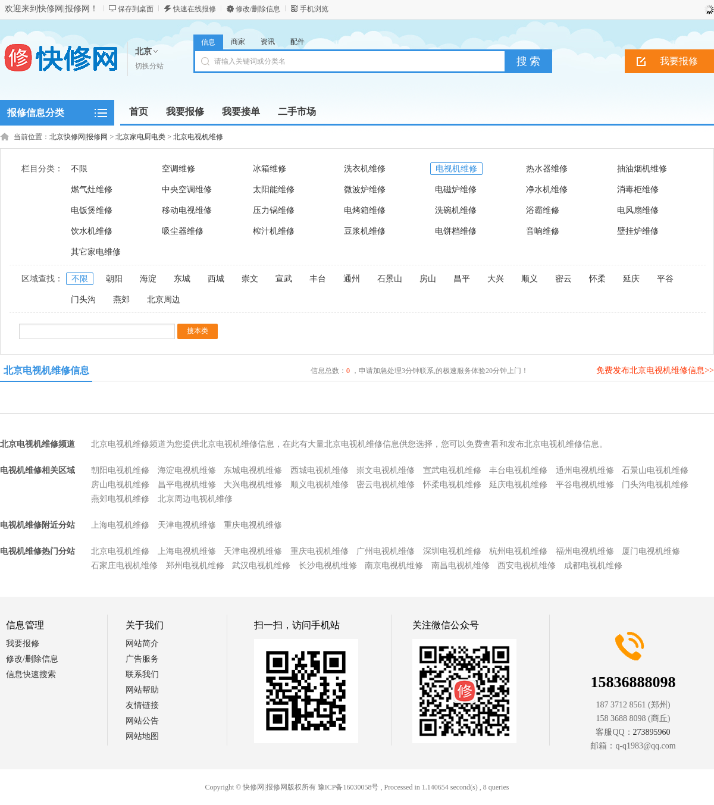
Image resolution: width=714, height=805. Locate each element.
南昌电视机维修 (460, 565)
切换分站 (149, 66)
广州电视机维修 (385, 551)
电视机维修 (456, 168)
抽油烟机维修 (642, 168)
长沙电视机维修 (328, 565)
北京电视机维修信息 (46, 370)
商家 (238, 41)
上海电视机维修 (120, 525)
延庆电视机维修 (518, 484)
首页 (138, 112)
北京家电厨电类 (140, 137)
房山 (427, 278)
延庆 (631, 278)
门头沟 (83, 299)
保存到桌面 (136, 9)
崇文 (250, 278)
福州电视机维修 (585, 551)
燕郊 (121, 299)
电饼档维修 (456, 231)
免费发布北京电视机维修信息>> (655, 370)
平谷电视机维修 (585, 484)
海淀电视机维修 (187, 470)
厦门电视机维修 (651, 551)
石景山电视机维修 (655, 470)
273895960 (652, 732)
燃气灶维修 (91, 189)
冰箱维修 (269, 168)
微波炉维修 (365, 189)
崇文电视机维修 (385, 470)
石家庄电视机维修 (124, 565)
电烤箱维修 (365, 210)
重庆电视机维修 (253, 525)
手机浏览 (314, 9)
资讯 (268, 41)
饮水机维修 (91, 231)
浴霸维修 (542, 210)
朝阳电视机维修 (120, 470)
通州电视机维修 (585, 470)
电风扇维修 (638, 210)
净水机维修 (547, 189)
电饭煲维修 (91, 210)
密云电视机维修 (385, 484)
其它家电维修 (96, 252)
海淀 (148, 278)
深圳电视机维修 (452, 551)
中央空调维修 (187, 189)
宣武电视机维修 (452, 470)
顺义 (529, 278)
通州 (351, 278)
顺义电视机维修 (319, 484)
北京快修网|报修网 (78, 137)
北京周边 (163, 299)
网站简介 (142, 643)
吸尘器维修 (182, 231)
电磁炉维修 (456, 189)
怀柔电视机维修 (452, 484)
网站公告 (142, 720)
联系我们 (142, 674)
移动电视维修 (187, 210)
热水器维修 (547, 168)
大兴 (495, 278)
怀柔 (597, 278)
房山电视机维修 (120, 484)
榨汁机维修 (274, 231)
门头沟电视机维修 (655, 484)
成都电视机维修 (593, 565)
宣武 (283, 278)
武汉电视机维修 (261, 565)
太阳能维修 (274, 189)
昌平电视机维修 (187, 484)
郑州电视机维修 (195, 565)
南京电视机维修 (394, 565)
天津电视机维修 (187, 525)
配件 (297, 41)
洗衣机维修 (365, 168)
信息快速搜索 (31, 674)
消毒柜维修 (638, 189)
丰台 (317, 278)
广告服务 (142, 658)
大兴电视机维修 (253, 484)
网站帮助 (142, 689)
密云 (563, 278)
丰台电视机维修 (518, 470)
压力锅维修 (274, 210)
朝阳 (114, 278)
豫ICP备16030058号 (348, 787)
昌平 (461, 278)
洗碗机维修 (456, 210)
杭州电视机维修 (518, 551)
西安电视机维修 (526, 565)
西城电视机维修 (319, 470)
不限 (79, 168)
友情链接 (142, 705)
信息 (208, 42)
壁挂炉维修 (638, 231)
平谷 (665, 278)
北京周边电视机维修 (195, 498)
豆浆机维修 (365, 231)
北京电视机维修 (198, 137)
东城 (182, 278)
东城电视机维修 (253, 470)
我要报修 (22, 643)
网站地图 (142, 736)
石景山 (389, 278)
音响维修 (542, 231)
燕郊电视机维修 (120, 498)
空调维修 (178, 168)
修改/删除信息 (258, 9)
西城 (216, 278)
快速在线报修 (194, 9)
